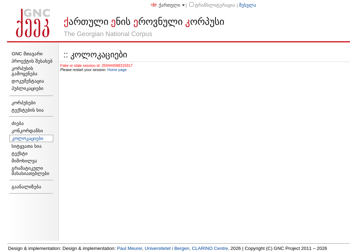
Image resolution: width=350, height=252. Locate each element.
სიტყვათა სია (27, 146)
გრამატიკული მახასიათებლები (30, 171)
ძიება (18, 123)
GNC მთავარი (27, 53)
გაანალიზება (26, 186)
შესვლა (247, 5)
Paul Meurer (129, 248)
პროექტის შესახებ (32, 61)
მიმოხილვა (24, 160)
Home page (117, 70)
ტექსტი (20, 153)
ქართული (166, 5)
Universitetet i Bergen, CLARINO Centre (186, 248)
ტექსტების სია (28, 110)
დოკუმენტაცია (28, 81)
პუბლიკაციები (27, 88)
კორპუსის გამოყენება (24, 71)
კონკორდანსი (27, 130)
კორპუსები (24, 102)
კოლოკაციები (27, 138)
